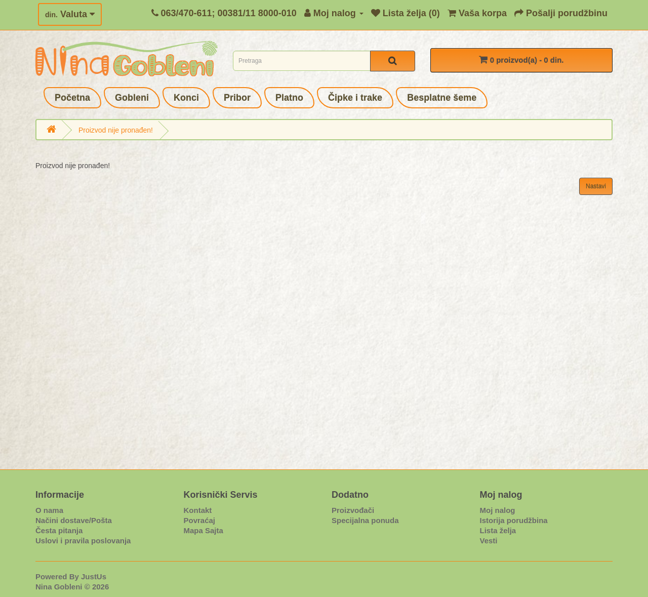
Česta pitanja (59, 530)
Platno (289, 98)
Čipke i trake (355, 98)
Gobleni (132, 98)
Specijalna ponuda (365, 520)
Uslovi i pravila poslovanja (83, 540)
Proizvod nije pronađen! (115, 130)
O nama (49, 510)
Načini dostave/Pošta (73, 520)
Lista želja (498, 530)
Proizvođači (353, 510)
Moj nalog (497, 510)
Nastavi (596, 186)
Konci (186, 98)
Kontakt (198, 510)
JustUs (93, 576)
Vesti (489, 540)
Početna (72, 98)
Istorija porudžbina (514, 520)
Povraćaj (200, 520)
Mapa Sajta (203, 530)
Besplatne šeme (441, 98)
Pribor (237, 98)
